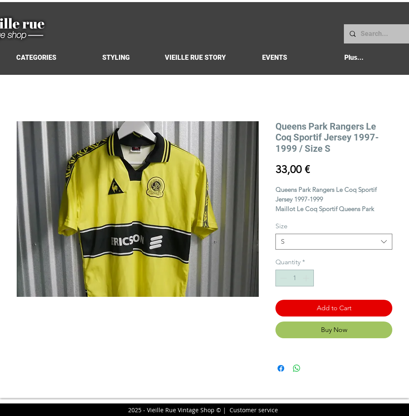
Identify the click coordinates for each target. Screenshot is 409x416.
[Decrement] (282, 278)
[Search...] (376, 33)
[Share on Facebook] (281, 368)
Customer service (254, 410)
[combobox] (333, 242)
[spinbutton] (294, 278)
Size (281, 226)
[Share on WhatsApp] (297, 368)
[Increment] (307, 278)
